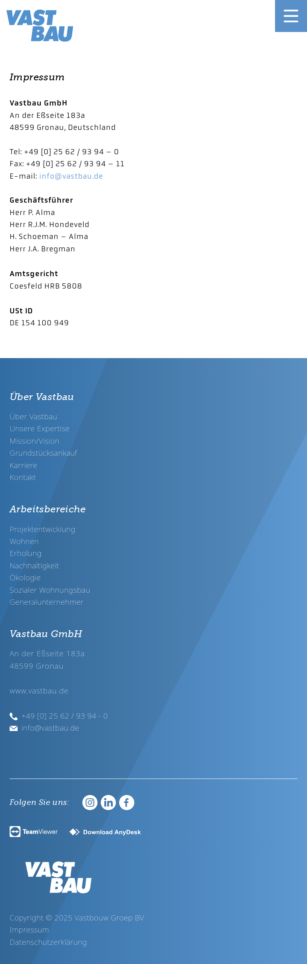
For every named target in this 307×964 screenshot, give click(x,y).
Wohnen (24, 541)
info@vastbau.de (71, 176)
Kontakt (23, 477)
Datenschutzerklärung (48, 941)
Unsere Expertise (40, 428)
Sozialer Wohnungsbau (50, 589)
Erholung (26, 553)
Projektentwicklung (43, 529)
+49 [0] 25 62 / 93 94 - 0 (59, 715)
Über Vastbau (33, 416)
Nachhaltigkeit (34, 565)
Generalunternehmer (47, 601)
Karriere (24, 465)
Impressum (29, 929)
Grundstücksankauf (43, 452)
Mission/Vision (35, 440)
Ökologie (25, 577)
